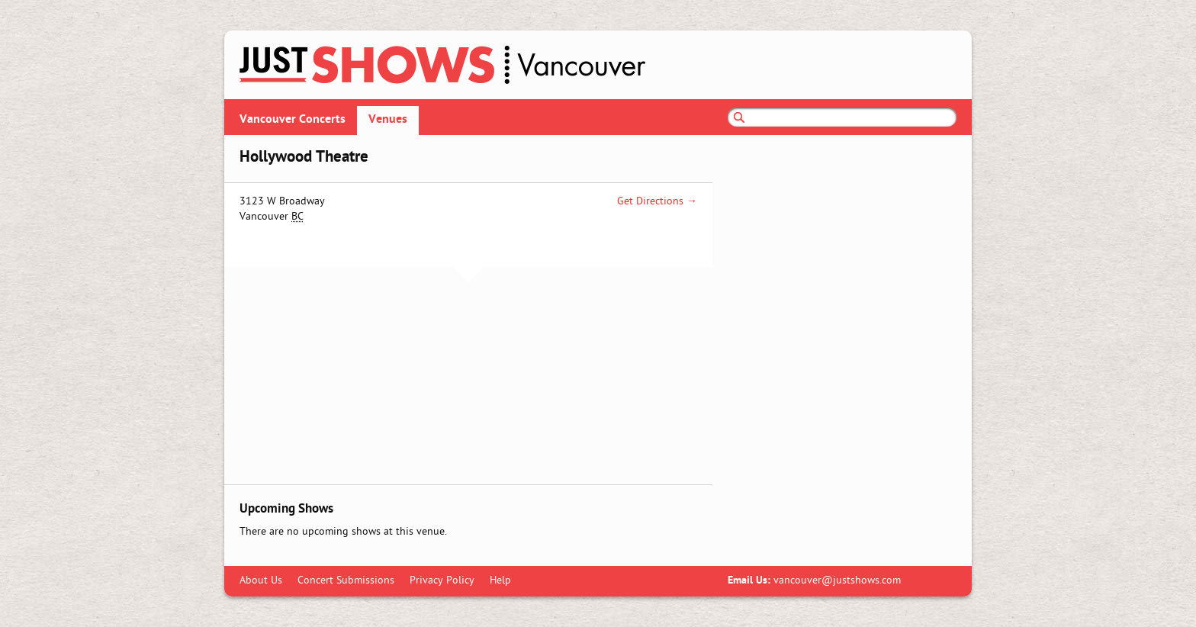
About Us (261, 581)
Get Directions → (657, 202)
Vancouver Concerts (293, 119)
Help (500, 581)
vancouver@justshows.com (837, 581)
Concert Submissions (345, 581)
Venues (387, 120)
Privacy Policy (442, 581)
